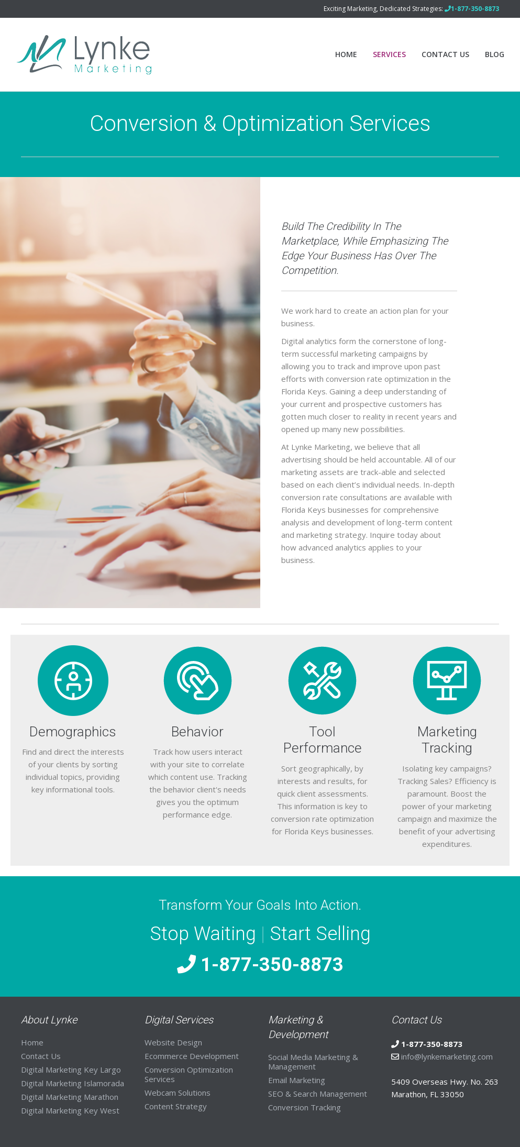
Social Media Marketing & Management (313, 1062)
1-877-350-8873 (260, 965)
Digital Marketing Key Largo (71, 1069)
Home (346, 54)
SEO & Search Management (317, 1093)
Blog (494, 54)
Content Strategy (176, 1106)
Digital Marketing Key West (70, 1110)
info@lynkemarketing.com (447, 1056)
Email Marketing (296, 1080)
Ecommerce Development (192, 1056)
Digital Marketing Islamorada (72, 1083)
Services (389, 54)
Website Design (173, 1042)
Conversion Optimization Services (189, 1074)
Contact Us (445, 54)
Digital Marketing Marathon (69, 1096)
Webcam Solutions (178, 1092)
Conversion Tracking (304, 1107)
